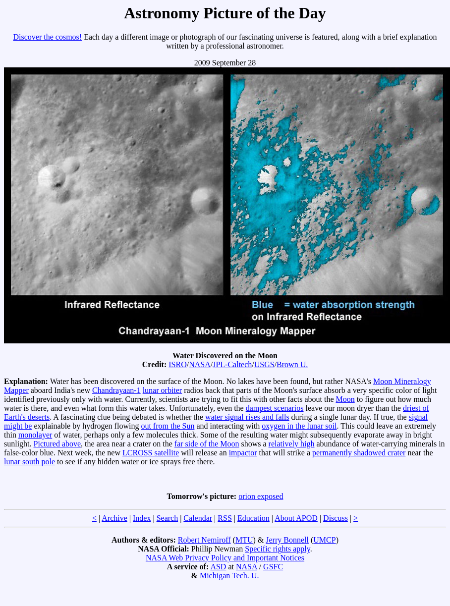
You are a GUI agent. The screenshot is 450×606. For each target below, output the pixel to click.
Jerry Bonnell (287, 540)
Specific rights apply (277, 549)
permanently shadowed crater (358, 452)
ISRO (177, 364)
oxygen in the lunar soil (299, 426)
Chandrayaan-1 (116, 390)
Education (253, 518)
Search (167, 518)
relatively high (292, 444)
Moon (345, 399)
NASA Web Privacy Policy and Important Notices (225, 557)
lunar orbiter (162, 390)
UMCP (324, 540)
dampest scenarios (275, 408)
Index (142, 518)
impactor (243, 452)
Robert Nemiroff (204, 540)
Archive (114, 518)
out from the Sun (167, 426)
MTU (244, 540)
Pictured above (57, 444)
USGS (264, 364)
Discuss (335, 518)
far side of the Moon (206, 444)
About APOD (296, 518)
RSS (224, 518)
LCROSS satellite (150, 452)
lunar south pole (29, 461)
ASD (218, 566)
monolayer (35, 435)
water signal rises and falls (247, 417)
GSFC (273, 566)
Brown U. (292, 364)
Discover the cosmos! (47, 37)
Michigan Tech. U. (229, 575)
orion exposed (260, 496)
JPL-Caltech (232, 364)
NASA (200, 364)
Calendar (197, 518)
